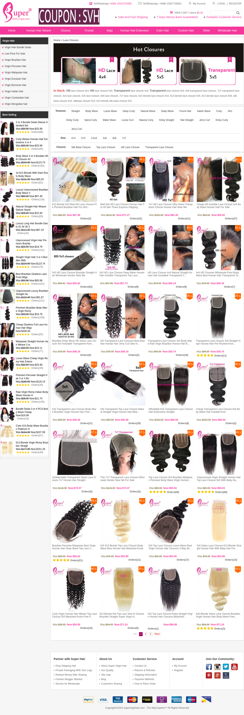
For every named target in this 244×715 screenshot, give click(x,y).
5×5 (83, 138)
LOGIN (221, 3)
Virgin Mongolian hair (15, 104)
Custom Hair (186, 30)
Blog (102, 679)
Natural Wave (148, 111)
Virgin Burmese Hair (14, 85)
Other (206, 30)
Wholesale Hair (227, 30)
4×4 (73, 138)
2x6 (105, 138)
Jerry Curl (204, 120)
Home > (58, 40)
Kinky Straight (166, 120)
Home (11, 30)
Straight (75, 111)
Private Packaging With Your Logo (73, 670)
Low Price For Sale (13, 53)
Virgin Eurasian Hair (14, 78)
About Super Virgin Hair (113, 665)
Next (157, 634)
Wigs (109, 30)
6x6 (114, 138)
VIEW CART (181, 12)
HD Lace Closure (130, 147)
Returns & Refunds (144, 670)
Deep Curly (129, 111)
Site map (105, 674)
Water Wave (109, 120)
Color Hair (162, 30)
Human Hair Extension (134, 30)
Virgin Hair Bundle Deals (16, 47)
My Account (196, 3)
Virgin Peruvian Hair (14, 66)
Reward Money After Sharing (70, 674)
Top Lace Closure (105, 147)
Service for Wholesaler (67, 683)
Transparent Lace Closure (159, 147)
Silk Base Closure (81, 147)
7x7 (124, 138)
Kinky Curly (222, 120)
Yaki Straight (187, 120)
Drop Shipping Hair (65, 665)
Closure (66, 30)
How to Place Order (144, 683)
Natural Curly (146, 120)
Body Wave (92, 111)
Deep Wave (167, 111)
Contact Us (140, 665)
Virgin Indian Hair (12, 91)
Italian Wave (204, 111)
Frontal (89, 30)
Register (177, 670)
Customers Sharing (110, 683)
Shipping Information (145, 674)
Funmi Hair (186, 111)
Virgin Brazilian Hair (14, 59)
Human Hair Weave (38, 30)
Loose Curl (127, 120)
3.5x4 (94, 138)
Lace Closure (70, 40)
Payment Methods (143, 679)
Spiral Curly (90, 120)
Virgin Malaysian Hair (15, 72)
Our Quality (106, 670)
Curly (219, 111)
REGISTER (235, 3)
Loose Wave (110, 111)
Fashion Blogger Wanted (68, 679)
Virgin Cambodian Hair (15, 97)
